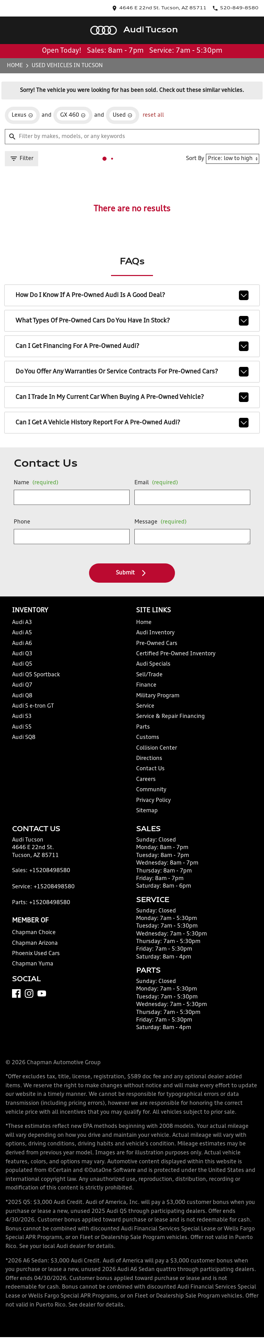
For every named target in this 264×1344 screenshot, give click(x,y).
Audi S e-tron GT (34, 709)
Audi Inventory (153, 636)
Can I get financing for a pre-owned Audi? (132, 340)
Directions (147, 761)
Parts (141, 730)
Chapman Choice (34, 945)
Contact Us (148, 772)
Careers (144, 782)
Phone (23, 522)
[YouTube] (44, 1014)
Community (149, 793)
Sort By (192, 149)
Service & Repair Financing (167, 720)
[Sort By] (229, 149)
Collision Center (154, 751)
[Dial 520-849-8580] (240, 6)
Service (144, 709)
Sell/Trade (147, 678)
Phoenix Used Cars (36, 966)
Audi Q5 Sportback (36, 678)
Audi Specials (151, 667)
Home (18, 50)
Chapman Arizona (35, 955)
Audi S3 (24, 720)
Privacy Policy (152, 803)
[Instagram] (31, 1014)
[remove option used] (117, 104)
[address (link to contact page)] (186, 6)
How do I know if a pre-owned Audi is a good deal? (132, 292)
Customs (145, 740)
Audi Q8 (24, 699)
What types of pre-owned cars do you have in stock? (132, 316)
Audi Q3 (24, 657)
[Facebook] (19, 1014)
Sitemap (145, 814)
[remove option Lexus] (24, 104)
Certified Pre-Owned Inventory (170, 657)
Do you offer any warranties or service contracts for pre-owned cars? (132, 364)
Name (35, 480)
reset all (145, 104)
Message (156, 519)
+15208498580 (46, 883)
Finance (145, 688)
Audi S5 (24, 730)
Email (153, 480)
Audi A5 (24, 636)
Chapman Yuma (32, 976)
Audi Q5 (24, 667)
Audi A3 (24, 625)
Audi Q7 (24, 688)
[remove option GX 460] (71, 104)
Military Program (155, 699)
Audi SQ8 (26, 740)
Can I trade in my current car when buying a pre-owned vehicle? (132, 388)
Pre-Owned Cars (154, 646)
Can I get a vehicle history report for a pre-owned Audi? (132, 412)
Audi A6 (24, 646)
